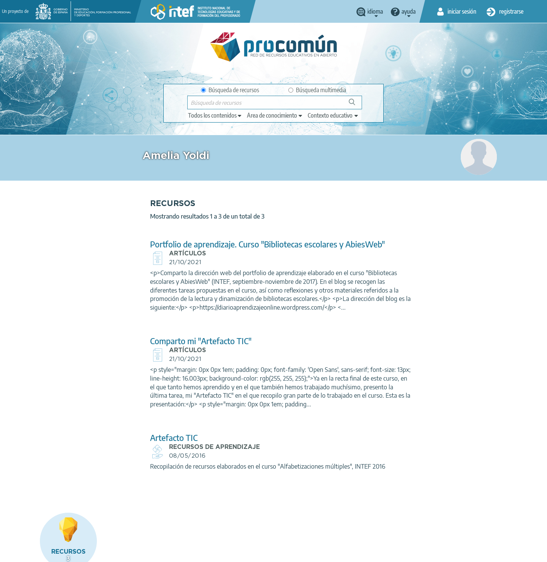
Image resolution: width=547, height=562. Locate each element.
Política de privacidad (113, 553)
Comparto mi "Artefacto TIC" (197, 341)
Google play (292, 523)
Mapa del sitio (258, 553)
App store (227, 523)
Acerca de (31, 553)
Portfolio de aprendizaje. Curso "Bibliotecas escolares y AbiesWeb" (263, 244)
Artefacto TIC (170, 438)
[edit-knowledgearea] (275, 115)
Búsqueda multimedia (317, 90)
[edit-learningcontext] (333, 115)
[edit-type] (215, 115)
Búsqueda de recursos (230, 90)
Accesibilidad (216, 553)
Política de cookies (169, 553)
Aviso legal (65, 553)
